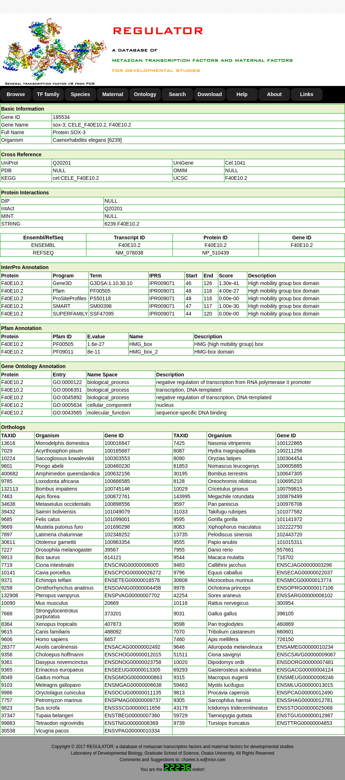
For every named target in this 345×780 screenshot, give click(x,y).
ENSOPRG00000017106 (305, 588)
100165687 (117, 451)
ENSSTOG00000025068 (305, 708)
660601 (285, 632)
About (274, 94)
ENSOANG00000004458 (133, 588)
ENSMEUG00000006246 (305, 677)
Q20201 (62, 163)
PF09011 (63, 352)
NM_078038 (129, 253)
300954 (285, 603)
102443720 (289, 534)
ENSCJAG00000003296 (304, 565)
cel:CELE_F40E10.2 (76, 178)
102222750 (289, 527)
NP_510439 (215, 253)
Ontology (145, 94)
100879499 (289, 496)
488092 (113, 632)
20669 (112, 603)
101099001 (117, 519)
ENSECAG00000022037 (305, 572)
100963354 (117, 542)
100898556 (117, 504)
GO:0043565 (67, 413)
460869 (285, 624)
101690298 (117, 527)
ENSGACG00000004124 (305, 670)
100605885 (289, 466)
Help (241, 94)
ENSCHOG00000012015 (133, 654)
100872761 (117, 496)
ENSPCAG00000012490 (305, 693)
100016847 (117, 443)
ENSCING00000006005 (132, 565)
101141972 (289, 519)
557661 (285, 550)
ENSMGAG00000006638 (133, 685)
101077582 (289, 512)
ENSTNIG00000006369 (131, 723)
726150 (285, 639)
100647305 (289, 473)
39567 (112, 550)
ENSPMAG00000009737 (133, 700)
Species (80, 94)
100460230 (117, 466)
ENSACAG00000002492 (133, 647)
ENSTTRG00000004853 (304, 723)
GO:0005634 (67, 405)
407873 (113, 624)
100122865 (289, 443)
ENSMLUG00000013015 (305, 685)
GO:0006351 (67, 390)
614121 (113, 557)
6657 (110, 639)
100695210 (289, 481)
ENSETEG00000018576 (132, 580)
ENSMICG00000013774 (304, 580)
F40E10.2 (236, 178)
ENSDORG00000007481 (305, 662)
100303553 (117, 458)
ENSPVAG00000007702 (132, 595)
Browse (16, 94)
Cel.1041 (235, 163)
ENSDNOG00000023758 (133, 662)
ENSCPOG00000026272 (133, 572)
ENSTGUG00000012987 (305, 715)
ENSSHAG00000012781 (305, 700)
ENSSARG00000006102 (305, 595)
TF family (48, 94)
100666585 (117, 481)
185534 (61, 117)
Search (177, 94)
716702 (285, 557)
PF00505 (63, 344)
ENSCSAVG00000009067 (306, 654)
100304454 (289, 458)
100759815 (289, 489)
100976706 (289, 504)
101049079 (117, 512)
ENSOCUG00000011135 (133, 693)
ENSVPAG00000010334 (132, 731)
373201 (113, 613)
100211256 (289, 451)
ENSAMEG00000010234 (305, 647)
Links (306, 94)
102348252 (117, 534)
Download (210, 94)
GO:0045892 (67, 397)
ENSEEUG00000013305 (133, 670)
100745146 (117, 489)
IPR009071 (162, 283)
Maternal (112, 94)
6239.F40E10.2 (122, 224)
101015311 (289, 542)
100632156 (117, 473)
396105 (285, 613)
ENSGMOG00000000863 (133, 677)
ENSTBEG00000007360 (132, 715)
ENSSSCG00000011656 (133, 708)
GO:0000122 (67, 382)
